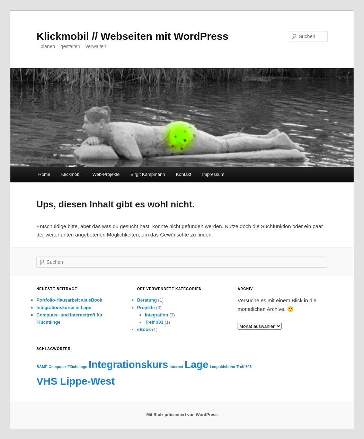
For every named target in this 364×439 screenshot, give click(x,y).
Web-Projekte (106, 174)
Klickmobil (71, 174)
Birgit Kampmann (148, 174)
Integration (156, 314)
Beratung (147, 300)
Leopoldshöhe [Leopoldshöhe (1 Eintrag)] (222, 367)
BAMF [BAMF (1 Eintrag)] (41, 367)
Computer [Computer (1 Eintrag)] (57, 367)
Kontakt (183, 174)
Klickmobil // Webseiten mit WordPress (132, 36)
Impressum (213, 174)
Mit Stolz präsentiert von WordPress (182, 414)
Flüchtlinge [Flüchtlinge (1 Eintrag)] (77, 367)
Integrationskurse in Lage (63, 307)
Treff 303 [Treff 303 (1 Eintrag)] (244, 367)
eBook (144, 329)
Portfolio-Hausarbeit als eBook (69, 300)
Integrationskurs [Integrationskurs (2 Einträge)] (128, 364)
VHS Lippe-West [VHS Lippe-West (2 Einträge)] (75, 381)
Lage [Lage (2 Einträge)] (196, 364)
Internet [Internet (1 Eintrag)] (176, 367)
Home (44, 174)
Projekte (146, 307)
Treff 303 (154, 322)
